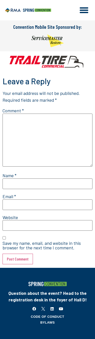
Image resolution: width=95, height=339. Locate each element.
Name (9, 175)
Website (10, 217)
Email (9, 196)
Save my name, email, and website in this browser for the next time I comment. (42, 245)
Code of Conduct (47, 317)
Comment (13, 111)
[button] (84, 10)
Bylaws (47, 322)
